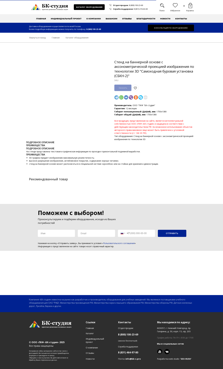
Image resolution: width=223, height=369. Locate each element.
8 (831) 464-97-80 (128, 352)
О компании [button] (93, 18)
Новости (165, 18)
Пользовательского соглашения (119, 243)
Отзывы (127, 18)
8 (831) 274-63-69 (141, 9)
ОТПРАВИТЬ (172, 233)
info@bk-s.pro (133, 358)
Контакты (181, 18)
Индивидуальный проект (66, 18)
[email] (96, 233)
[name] (56, 233)
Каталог (90, 333)
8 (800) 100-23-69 (136, 5)
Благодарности (146, 18)
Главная (41, 18)
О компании (92, 347)
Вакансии (111, 18)
